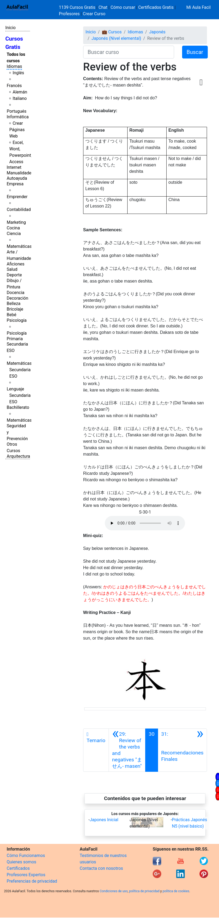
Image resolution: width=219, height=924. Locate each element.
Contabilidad (19, 209)
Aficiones (15, 264)
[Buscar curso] (128, 52)
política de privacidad (144, 891)
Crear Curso (94, 13)
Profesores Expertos (26, 874)
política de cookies (176, 891)
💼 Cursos (112, 31)
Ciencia (14, 233)
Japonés (157, 31)
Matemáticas (19, 246)
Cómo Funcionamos (26, 855)
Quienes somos (21, 861)
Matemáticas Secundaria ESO (19, 370)
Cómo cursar (122, 7)
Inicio (10, 27)
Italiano (20, 98)
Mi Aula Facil (198, 7)
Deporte (14, 274)
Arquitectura (18, 456)
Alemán (20, 92)
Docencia (15, 292)
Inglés (18, 72)
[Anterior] (127, 750)
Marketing (16, 222)
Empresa (15, 183)
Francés (14, 85)
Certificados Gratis (156, 7)
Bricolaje (15, 309)
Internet (14, 167)
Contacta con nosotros (101, 868)
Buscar (195, 52)
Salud (12, 269)
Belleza (13, 303)
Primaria (15, 338)
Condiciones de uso (114, 891)
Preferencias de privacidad (32, 881)
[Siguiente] (182, 750)
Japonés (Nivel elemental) (116, 38)
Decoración (17, 298)
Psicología (16, 320)
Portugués (16, 111)
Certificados (18, 868)
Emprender (17, 196)
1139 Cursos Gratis (77, 7)
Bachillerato (18, 407)
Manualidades (20, 172)
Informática (18, 116)
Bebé (11, 314)
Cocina (13, 227)
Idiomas (14, 66)
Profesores (69, 13)
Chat (102, 7)
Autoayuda (17, 178)
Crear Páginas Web (17, 130)
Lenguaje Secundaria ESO (18, 395)
